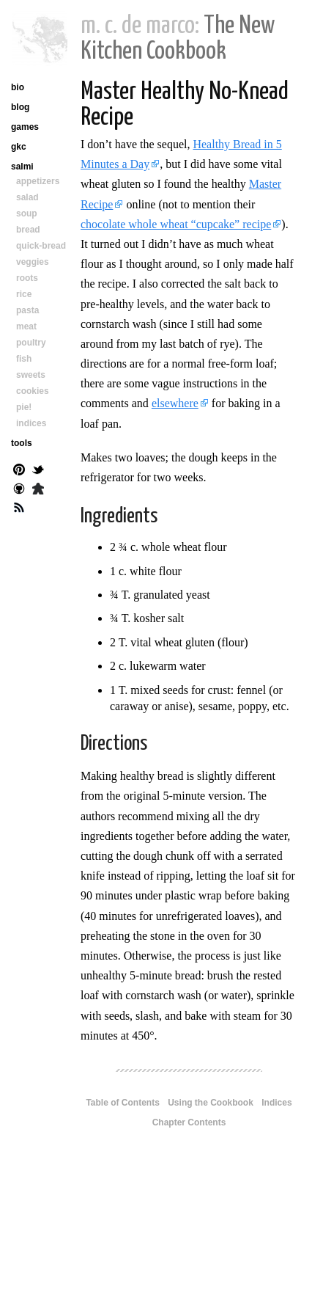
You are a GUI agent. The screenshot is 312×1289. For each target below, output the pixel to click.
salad (27, 197)
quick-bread (41, 246)
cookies (32, 391)
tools (21, 443)
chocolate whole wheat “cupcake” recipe (176, 224)
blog (20, 107)
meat (26, 326)
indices (31, 423)
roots (27, 278)
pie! (23, 407)
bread (28, 229)
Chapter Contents (189, 1122)
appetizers (37, 181)
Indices (276, 1103)
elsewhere (175, 403)
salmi (22, 166)
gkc (18, 147)
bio (17, 87)
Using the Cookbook (210, 1103)
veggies (32, 262)
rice (23, 294)
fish (23, 359)
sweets (30, 375)
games (25, 127)
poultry (31, 342)
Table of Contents (122, 1103)
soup (26, 213)
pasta (27, 310)
